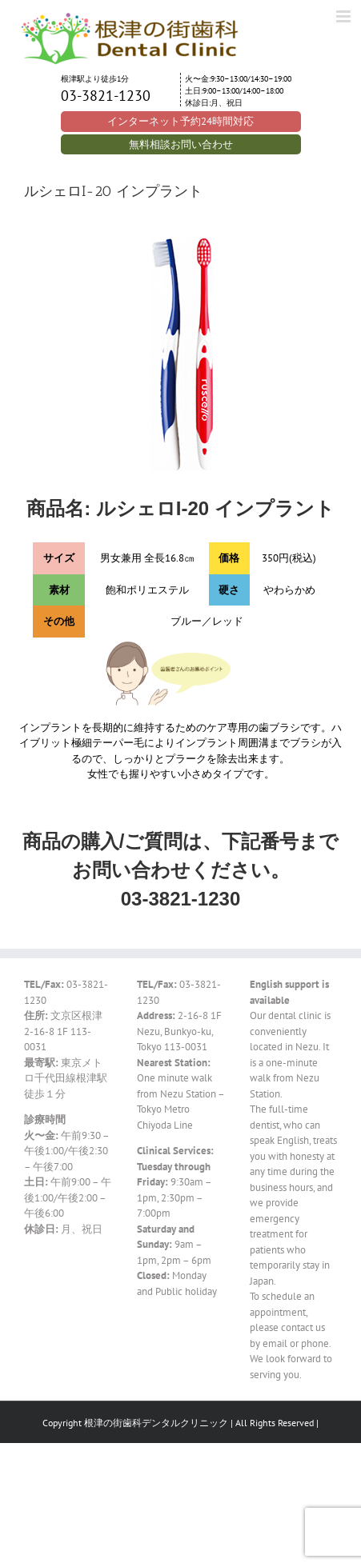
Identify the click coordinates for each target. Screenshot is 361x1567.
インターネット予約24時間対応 (180, 121)
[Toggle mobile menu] (344, 16)
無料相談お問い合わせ (181, 144)
